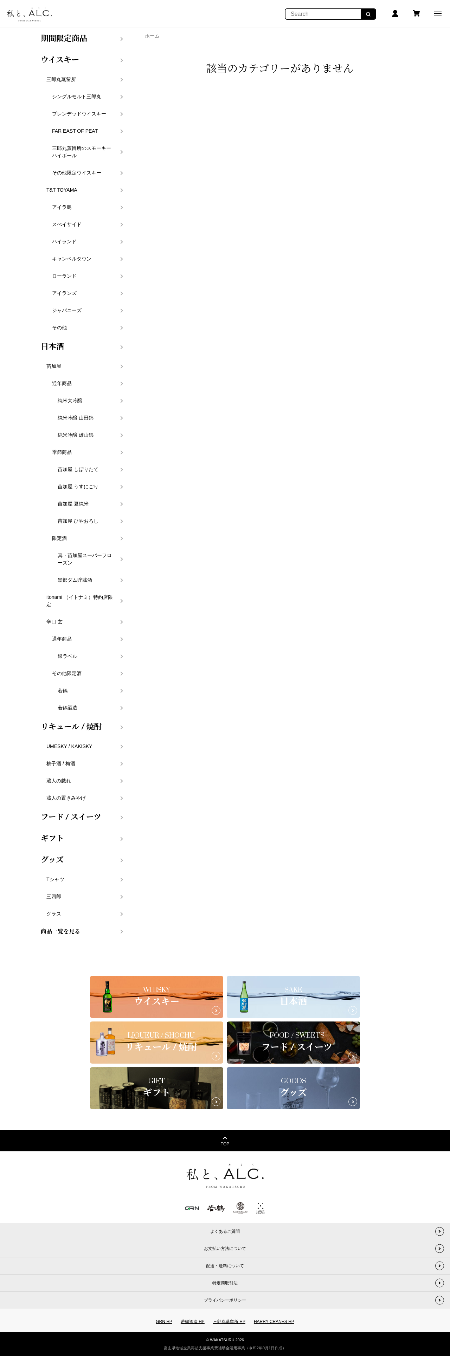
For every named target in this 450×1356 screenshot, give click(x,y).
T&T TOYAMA (61, 190)
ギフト (52, 838)
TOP (225, 1144)
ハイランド (64, 241)
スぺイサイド (67, 224)
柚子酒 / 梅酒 (60, 763)
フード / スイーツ (71, 817)
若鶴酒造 (67, 707)
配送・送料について (225, 1265)
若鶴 (63, 690)
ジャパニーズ (67, 310)
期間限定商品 (64, 38)
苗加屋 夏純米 (73, 504)
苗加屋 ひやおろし (78, 521)
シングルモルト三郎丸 (76, 96)
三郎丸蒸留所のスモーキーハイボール (81, 151)
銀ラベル (67, 656)
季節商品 (62, 452)
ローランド (64, 276)
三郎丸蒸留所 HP (229, 1321)
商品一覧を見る (60, 931)
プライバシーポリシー (225, 1300)
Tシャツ (55, 879)
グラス (53, 914)
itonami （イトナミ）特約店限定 (79, 600)
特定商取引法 (225, 1283)
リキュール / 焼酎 (71, 727)
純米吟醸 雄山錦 (76, 435)
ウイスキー (60, 60)
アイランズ (64, 293)
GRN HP (164, 1321)
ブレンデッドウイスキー (79, 114)
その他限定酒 (67, 673)
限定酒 (59, 538)
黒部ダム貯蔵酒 (75, 580)
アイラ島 (62, 207)
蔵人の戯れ (58, 780)
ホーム (152, 36)
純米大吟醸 (70, 400)
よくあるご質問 (225, 1231)
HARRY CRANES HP (274, 1321)
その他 (59, 327)
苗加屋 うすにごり (78, 486)
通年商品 (62, 383)
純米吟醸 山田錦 (76, 418)
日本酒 (52, 347)
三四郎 (53, 896)
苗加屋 (53, 366)
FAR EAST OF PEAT (75, 131)
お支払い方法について (225, 1248)
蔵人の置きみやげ (66, 798)
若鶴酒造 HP (193, 1321)
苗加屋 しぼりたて (78, 469)
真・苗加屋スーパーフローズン (85, 559)
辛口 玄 (54, 621)
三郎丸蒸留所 (61, 79)
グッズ (52, 860)
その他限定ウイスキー (76, 173)
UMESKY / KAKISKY (69, 746)
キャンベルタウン (71, 259)
